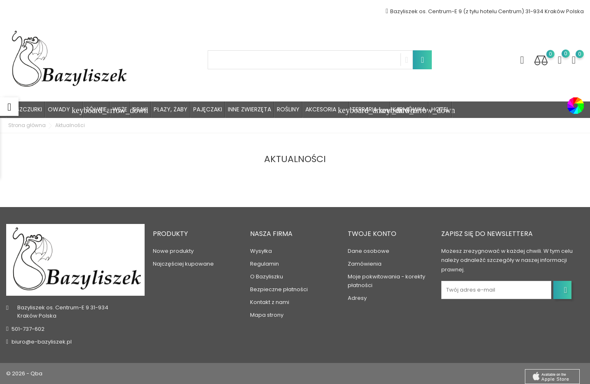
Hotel (440, 109)
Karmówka (409, 109)
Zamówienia (365, 264)
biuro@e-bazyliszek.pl (42, 342)
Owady (65, 110)
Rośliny (288, 109)
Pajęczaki (207, 109)
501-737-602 (28, 329)
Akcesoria (327, 110)
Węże (119, 109)
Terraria (371, 110)
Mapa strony (266, 315)
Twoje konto (372, 233)
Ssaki (140, 109)
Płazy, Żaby (170, 109)
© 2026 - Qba (24, 373)
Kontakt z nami (269, 302)
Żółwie (96, 109)
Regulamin (264, 264)
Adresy (357, 298)
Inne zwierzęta (249, 109)
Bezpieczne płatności (279, 289)
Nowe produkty (173, 251)
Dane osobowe (368, 251)
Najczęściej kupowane (183, 264)
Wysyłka (261, 251)
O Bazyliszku (266, 276)
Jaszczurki (25, 109)
